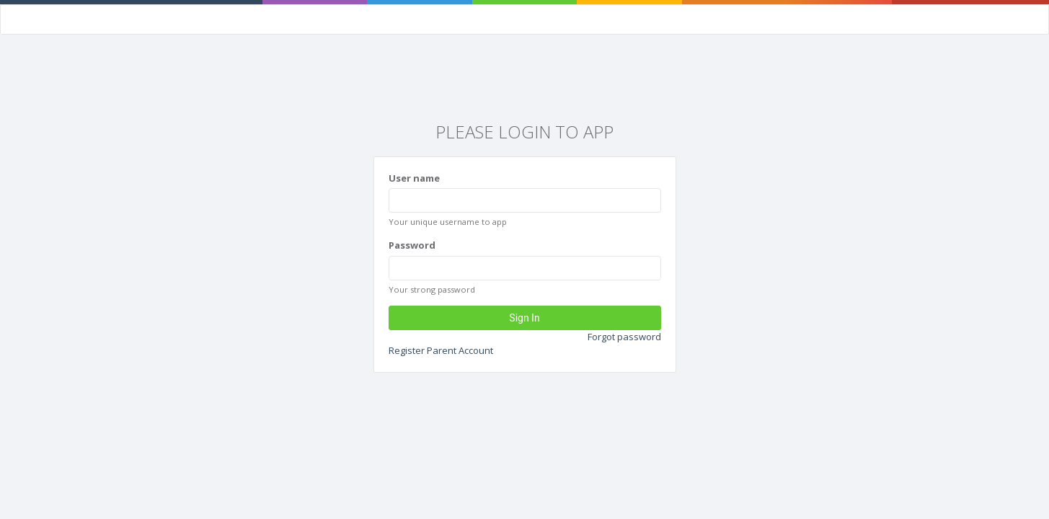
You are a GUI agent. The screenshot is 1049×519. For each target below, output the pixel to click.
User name (414, 178)
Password (412, 245)
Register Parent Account (441, 350)
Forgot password (624, 336)
